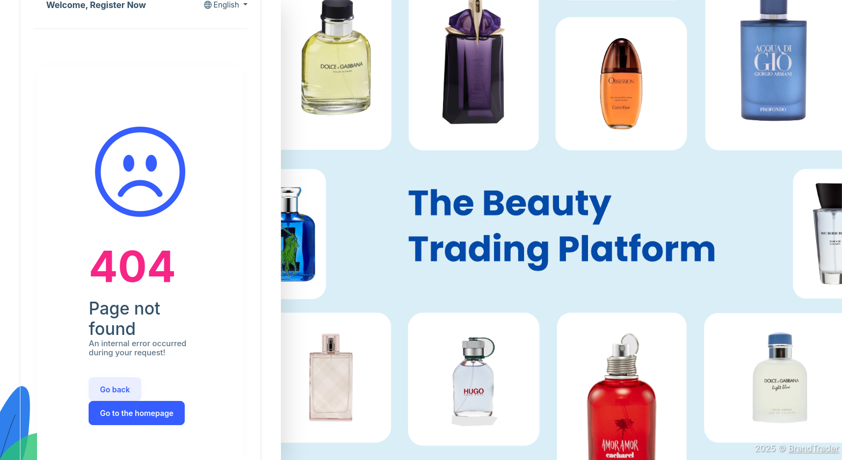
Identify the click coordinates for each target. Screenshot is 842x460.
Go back (115, 389)
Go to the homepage (136, 413)
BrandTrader (813, 448)
